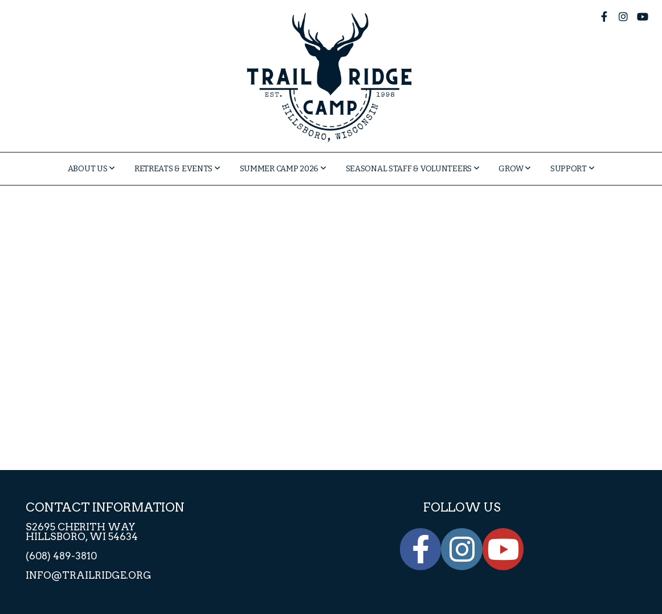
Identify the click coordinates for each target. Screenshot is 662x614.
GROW (514, 169)
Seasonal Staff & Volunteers (413, 169)
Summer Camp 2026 (283, 169)
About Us (91, 169)
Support (572, 169)
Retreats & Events (177, 169)
